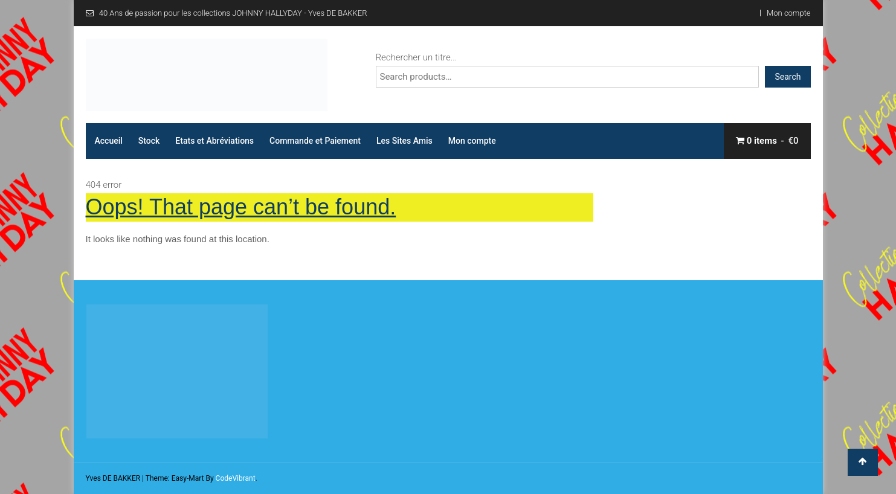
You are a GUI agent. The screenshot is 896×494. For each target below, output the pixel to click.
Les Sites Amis (404, 141)
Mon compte (788, 13)
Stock (149, 141)
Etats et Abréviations (214, 141)
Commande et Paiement (315, 141)
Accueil (109, 141)
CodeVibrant (236, 478)
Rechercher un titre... (416, 57)
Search (788, 77)
